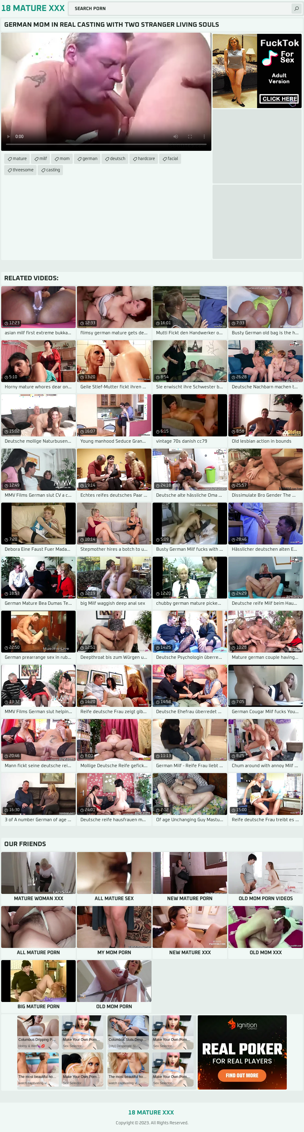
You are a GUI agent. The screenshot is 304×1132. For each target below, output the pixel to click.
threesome (23, 170)
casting (53, 170)
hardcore (146, 159)
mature (20, 159)
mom (65, 159)
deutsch (117, 159)
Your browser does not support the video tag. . (106, 92)
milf (43, 159)
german (90, 159)
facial (173, 159)
